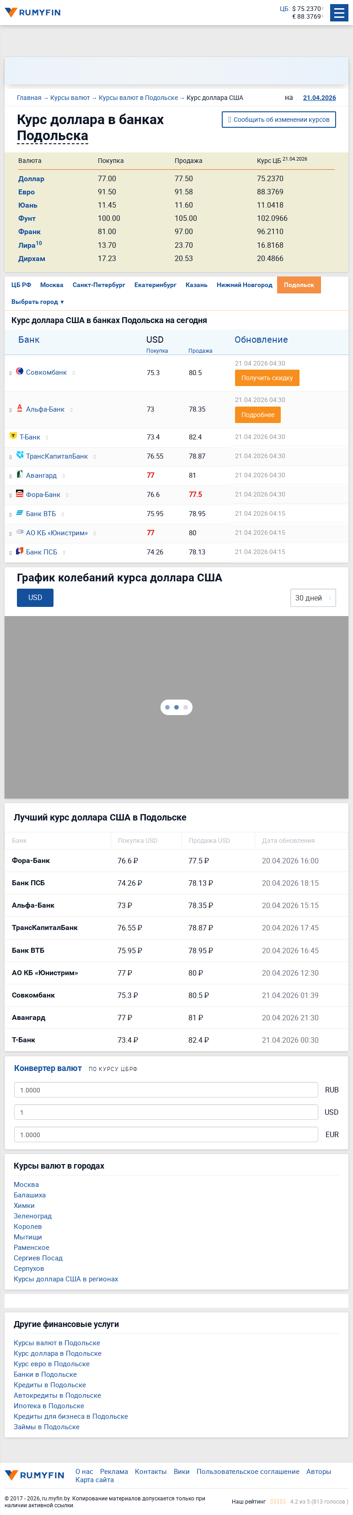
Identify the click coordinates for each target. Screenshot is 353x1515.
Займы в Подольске (47, 1426)
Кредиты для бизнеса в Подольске (71, 1416)
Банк (29, 339)
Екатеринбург (155, 284)
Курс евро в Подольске (52, 1363)
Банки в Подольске (45, 1374)
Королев (28, 1226)
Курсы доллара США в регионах (66, 1279)
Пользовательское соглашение (248, 1471)
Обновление (261, 339)
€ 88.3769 (306, 17)
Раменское (31, 1247)
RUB (332, 1090)
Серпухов (29, 1268)
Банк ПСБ (36, 551)
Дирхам (31, 258)
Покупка (157, 350)
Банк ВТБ (36, 513)
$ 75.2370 (306, 9)
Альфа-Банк (40, 408)
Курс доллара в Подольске (58, 1353)
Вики (182, 1471)
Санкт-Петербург (99, 284)
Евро (26, 192)
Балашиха (30, 1195)
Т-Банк (25, 436)
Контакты (151, 1471)
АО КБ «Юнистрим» (52, 532)
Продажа (200, 350)
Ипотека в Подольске (49, 1405)
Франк (29, 231)
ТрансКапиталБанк (52, 455)
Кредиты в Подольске (50, 1384)
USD (332, 1112)
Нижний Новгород (245, 284)
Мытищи (28, 1237)
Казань (197, 284)
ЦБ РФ (21, 284)
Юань (27, 205)
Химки (24, 1205)
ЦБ (284, 9)
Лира (30, 245)
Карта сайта (94, 1479)
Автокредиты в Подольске (57, 1395)
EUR (332, 1134)
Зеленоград (33, 1216)
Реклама (114, 1471)
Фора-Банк (38, 494)
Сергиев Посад (38, 1258)
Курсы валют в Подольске (57, 1342)
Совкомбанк (41, 371)
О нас (84, 1471)
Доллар (31, 178)
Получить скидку (267, 377)
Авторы (319, 1471)
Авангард (36, 475)
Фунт (27, 218)
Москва (52, 284)
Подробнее (257, 414)
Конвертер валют (48, 1068)
